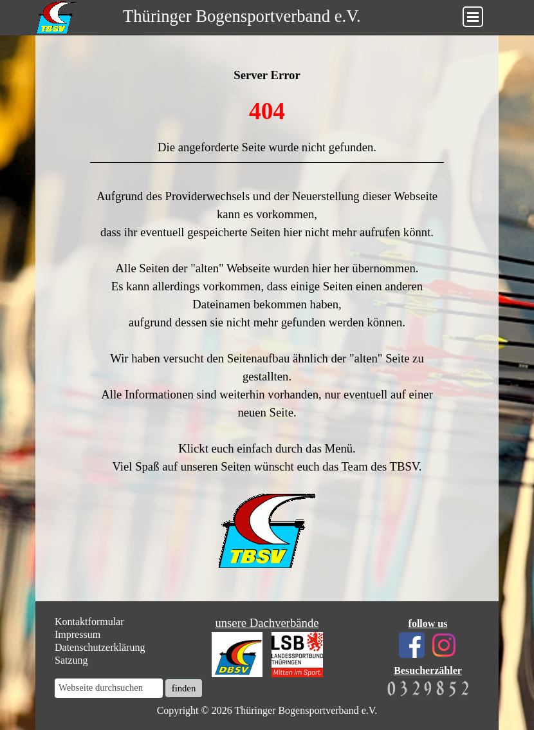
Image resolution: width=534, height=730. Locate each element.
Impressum (77, 634)
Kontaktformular (89, 621)
